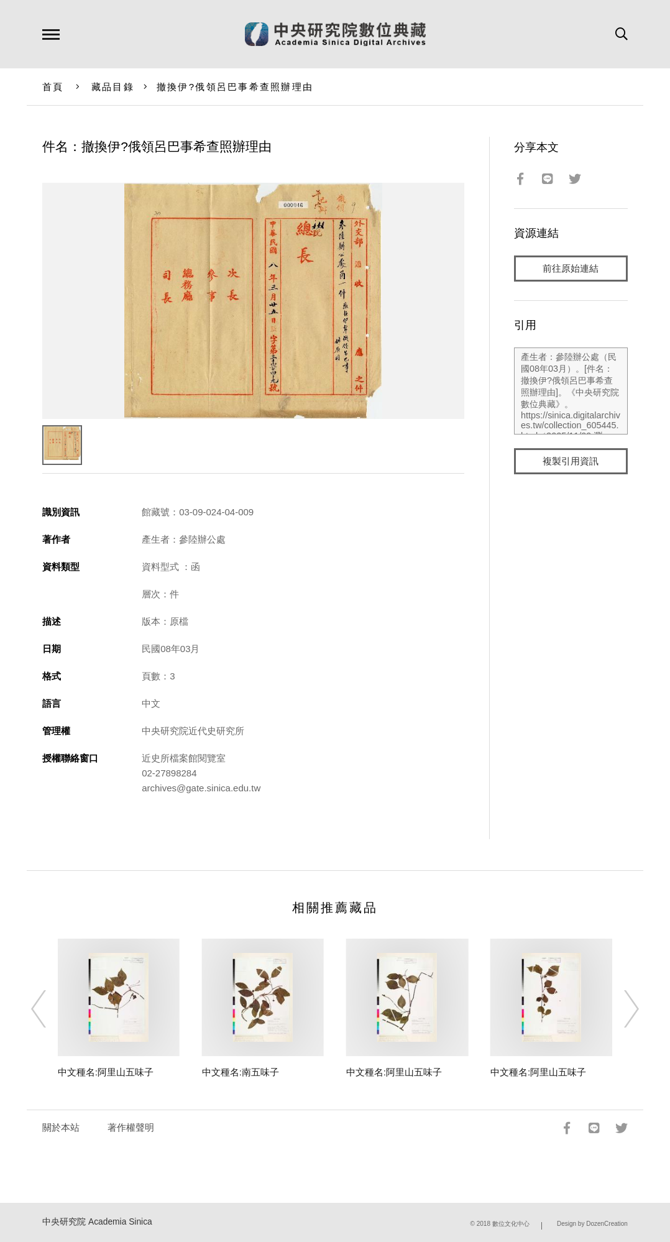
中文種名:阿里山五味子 (106, 1072)
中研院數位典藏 (335, 34)
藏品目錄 (112, 86)
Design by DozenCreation (592, 1223)
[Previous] (50, 1009)
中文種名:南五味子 (240, 1072)
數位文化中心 (511, 1223)
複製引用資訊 (571, 461)
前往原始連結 (571, 268)
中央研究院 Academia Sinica (97, 1221)
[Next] (620, 1009)
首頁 (53, 86)
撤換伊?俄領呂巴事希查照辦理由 (235, 86)
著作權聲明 (131, 1127)
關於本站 (61, 1127)
